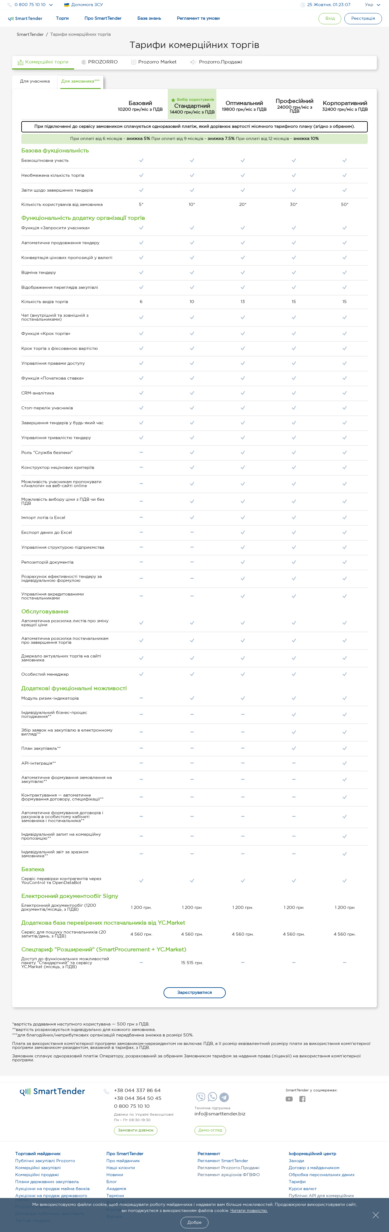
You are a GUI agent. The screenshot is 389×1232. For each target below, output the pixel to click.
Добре (194, 1222)
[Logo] (25, 19)
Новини (114, 1175)
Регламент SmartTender (223, 1161)
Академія (116, 1189)
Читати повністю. (249, 1211)
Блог (111, 1182)
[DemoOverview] (210, 1130)
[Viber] (199, 1099)
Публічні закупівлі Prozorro (45, 1161)
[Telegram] (223, 1099)
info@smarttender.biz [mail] (220, 1114)
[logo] (52, 1092)
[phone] (137, 1090)
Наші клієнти (120, 1168)
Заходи (296, 1161)
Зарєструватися (194, 993)
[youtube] (289, 1101)
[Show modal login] (329, 18)
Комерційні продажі (37, 1175)
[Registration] (363, 18)
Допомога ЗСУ (83, 5)
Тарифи (297, 1182)
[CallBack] (135, 1130)
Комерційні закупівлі (38, 1168)
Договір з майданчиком (314, 1168)
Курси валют (303, 1189)
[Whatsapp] (211, 1100)
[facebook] (302, 1101)
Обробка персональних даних (322, 1175)
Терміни (115, 1196)
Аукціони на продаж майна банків (52, 1189)
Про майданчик (123, 1161)
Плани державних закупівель (47, 1182)
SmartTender (30, 34)
